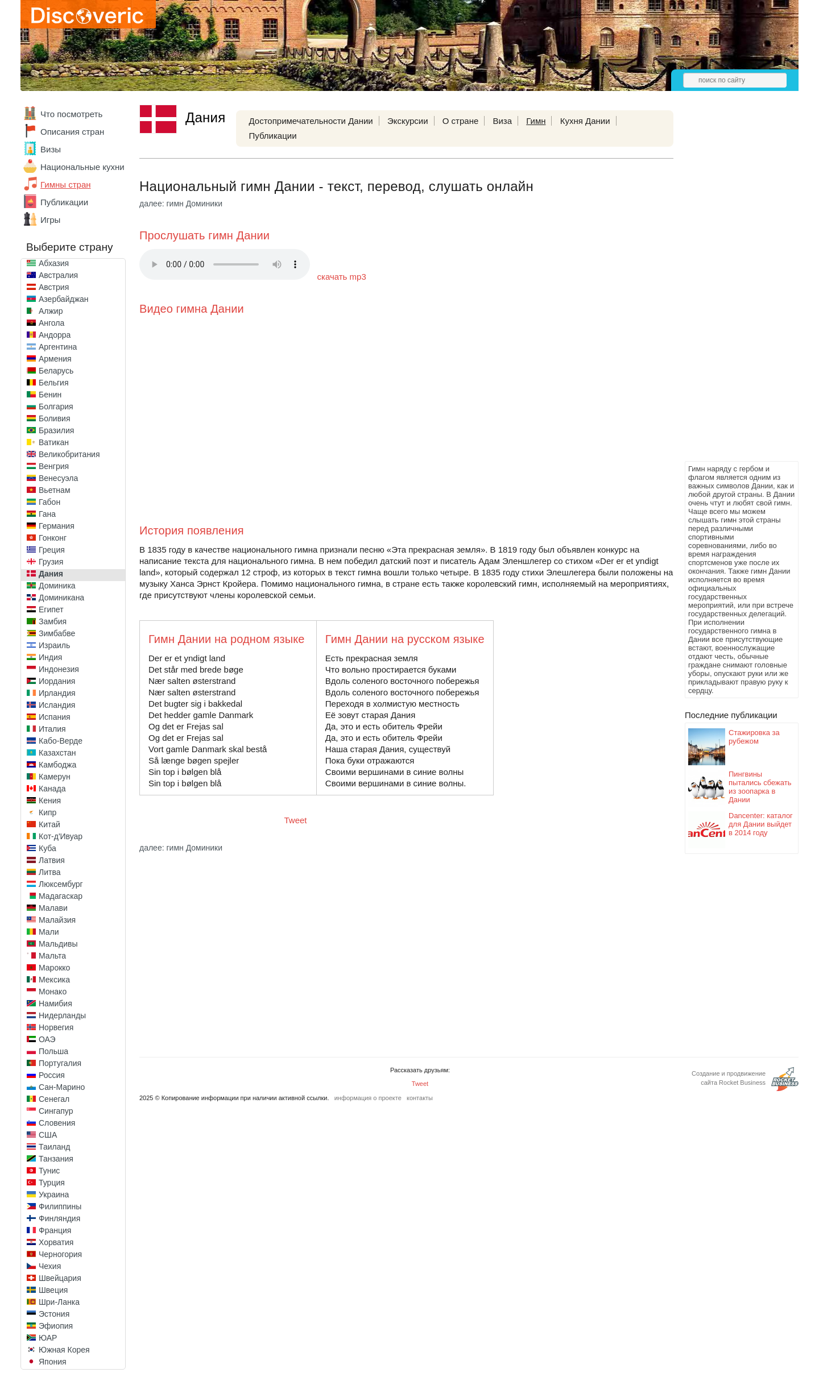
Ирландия (57, 693)
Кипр (47, 812)
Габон (49, 502)
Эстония (54, 1313)
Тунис (49, 1170)
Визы (50, 149)
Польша (53, 1051)
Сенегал (54, 1099)
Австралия (58, 275)
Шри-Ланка (59, 1302)
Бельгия (53, 382)
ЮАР (48, 1337)
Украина (54, 1194)
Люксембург (61, 884)
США (48, 1134)
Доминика (57, 585)
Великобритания (69, 454)
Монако (53, 991)
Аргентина (58, 346)
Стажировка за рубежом (754, 736)
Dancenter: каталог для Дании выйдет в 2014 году (761, 824)
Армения (55, 358)
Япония (53, 1361)
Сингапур (56, 1110)
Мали (49, 931)
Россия (52, 1075)
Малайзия (57, 919)
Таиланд (54, 1146)
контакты (420, 1097)
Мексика (54, 979)
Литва (50, 872)
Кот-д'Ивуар (60, 836)
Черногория (60, 1254)
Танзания (56, 1158)
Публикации (64, 202)
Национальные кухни (82, 167)
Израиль (54, 645)
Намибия (55, 1003)
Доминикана (61, 597)
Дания (51, 573)
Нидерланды (62, 1015)
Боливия (55, 418)
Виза (502, 121)
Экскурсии (407, 121)
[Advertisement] (730, 287)
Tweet (295, 820)
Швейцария (60, 1278)
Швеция (53, 1290)
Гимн (535, 121)
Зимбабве (57, 633)
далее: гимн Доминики (180, 203)
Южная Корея (64, 1349)
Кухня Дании (585, 121)
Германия (57, 525)
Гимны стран (65, 184)
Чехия (50, 1266)
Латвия (52, 860)
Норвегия (56, 1027)
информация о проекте (368, 1097)
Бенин (50, 394)
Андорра (55, 334)
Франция (55, 1230)
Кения (50, 800)
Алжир (51, 311)
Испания (55, 716)
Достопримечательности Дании (311, 121)
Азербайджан (64, 299)
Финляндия (59, 1218)
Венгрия (54, 466)
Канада (52, 788)
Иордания (57, 681)
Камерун (55, 776)
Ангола (51, 322)
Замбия (53, 621)
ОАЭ (47, 1039)
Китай (49, 824)
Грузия (51, 561)
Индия (50, 657)
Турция (52, 1182)
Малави (53, 908)
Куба (47, 848)
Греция (52, 549)
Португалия (60, 1063)
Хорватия (56, 1242)
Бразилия (56, 430)
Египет (51, 609)
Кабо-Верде (60, 740)
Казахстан (57, 752)
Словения (57, 1122)
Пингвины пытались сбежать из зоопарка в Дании (760, 787)
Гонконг (53, 537)
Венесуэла (58, 478)
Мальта (52, 955)
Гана (47, 514)
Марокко (54, 967)
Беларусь (56, 370)
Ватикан (54, 442)
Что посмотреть (71, 114)
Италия (52, 728)
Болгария (56, 406)
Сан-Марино (62, 1087)
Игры (50, 220)
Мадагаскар (60, 896)
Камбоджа (57, 764)
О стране (460, 121)
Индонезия (59, 669)
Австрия (54, 287)
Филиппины (60, 1206)
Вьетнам (55, 490)
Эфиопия (56, 1325)
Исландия (57, 705)
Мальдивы (58, 943)
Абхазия (54, 263)
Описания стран (72, 131)
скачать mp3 (341, 276)
